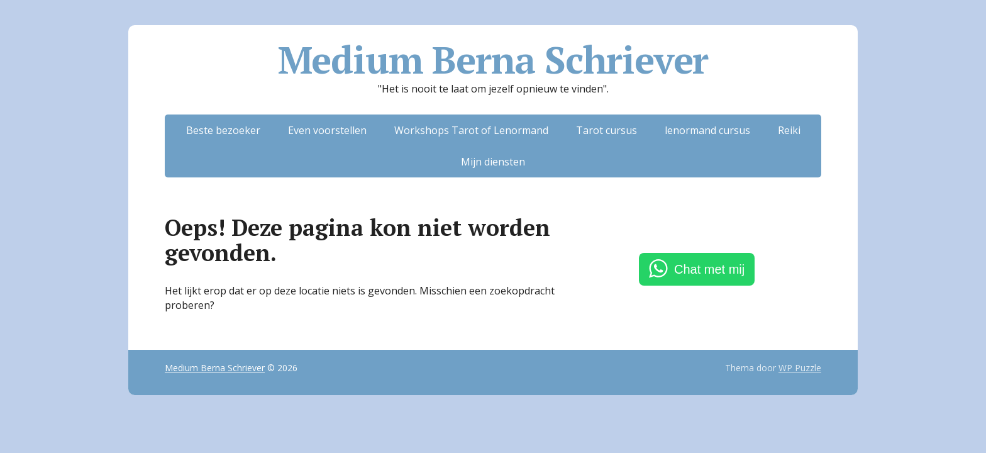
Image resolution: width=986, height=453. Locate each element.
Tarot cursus (606, 130)
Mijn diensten (493, 162)
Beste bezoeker (223, 130)
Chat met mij (709, 269)
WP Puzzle (799, 368)
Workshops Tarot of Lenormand (471, 130)
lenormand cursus (707, 130)
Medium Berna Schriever (493, 60)
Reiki (789, 130)
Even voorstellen (327, 130)
